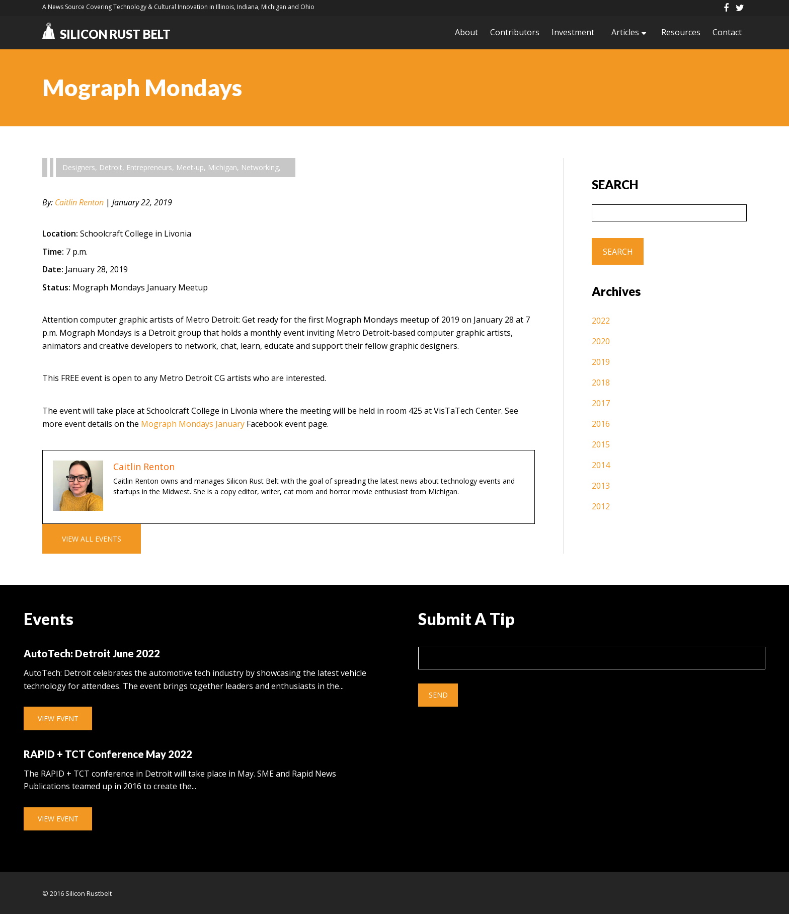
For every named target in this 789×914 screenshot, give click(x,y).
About (466, 32)
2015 (601, 444)
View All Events (91, 539)
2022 (601, 320)
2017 (601, 403)
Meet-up (190, 167)
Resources (680, 32)
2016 (601, 423)
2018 (601, 382)
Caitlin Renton (79, 202)
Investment (572, 32)
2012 (601, 506)
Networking (260, 167)
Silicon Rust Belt (106, 34)
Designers (78, 167)
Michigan (222, 167)
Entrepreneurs (149, 167)
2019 (601, 361)
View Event (58, 718)
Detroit (110, 167)
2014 (601, 465)
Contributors (514, 32)
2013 (601, 485)
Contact (727, 32)
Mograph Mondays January (193, 423)
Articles (625, 32)
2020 (601, 341)
